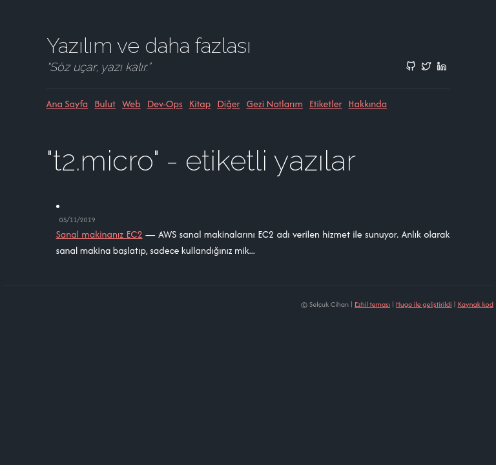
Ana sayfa (67, 103)
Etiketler (325, 103)
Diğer (228, 103)
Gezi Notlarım (275, 103)
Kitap (200, 103)
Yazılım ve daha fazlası (148, 45)
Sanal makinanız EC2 (99, 234)
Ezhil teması (372, 304)
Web (131, 103)
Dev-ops (165, 103)
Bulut (105, 103)
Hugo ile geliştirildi (423, 304)
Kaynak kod (475, 304)
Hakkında (368, 103)
